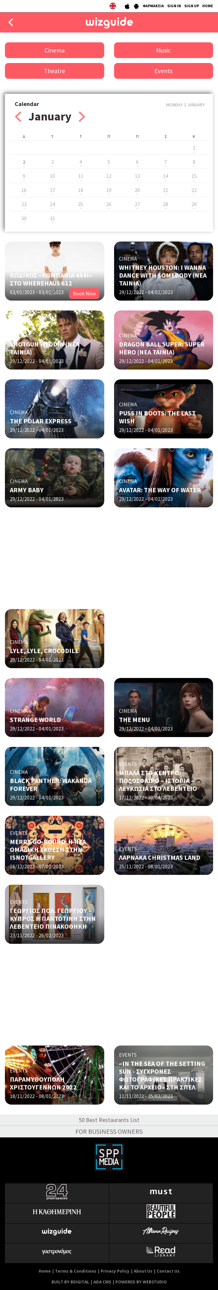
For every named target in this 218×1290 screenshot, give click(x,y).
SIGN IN (174, 5)
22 (194, 190)
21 (165, 190)
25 (80, 204)
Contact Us (168, 1271)
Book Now (84, 293)
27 (137, 204)
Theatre (54, 71)
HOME (207, 5)
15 (194, 176)
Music (163, 50)
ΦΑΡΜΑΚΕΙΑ (153, 5)
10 (52, 176)
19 (108, 190)
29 (194, 204)
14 (165, 176)
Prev (18, 116)
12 (108, 176)
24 (52, 204)
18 (80, 190)
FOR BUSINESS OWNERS (109, 1131)
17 (52, 190)
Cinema (55, 50)
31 (52, 218)
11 (80, 176)
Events (163, 71)
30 (24, 218)
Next (82, 116)
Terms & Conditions (75, 1271)
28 (165, 204)
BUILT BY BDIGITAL (70, 1282)
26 (108, 204)
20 (137, 190)
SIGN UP (191, 5)
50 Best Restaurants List (109, 1120)
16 (24, 190)
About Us (143, 1271)
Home (45, 1271)
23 (24, 204)
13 (137, 176)
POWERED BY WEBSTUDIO (141, 1282)
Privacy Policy (115, 1271)
